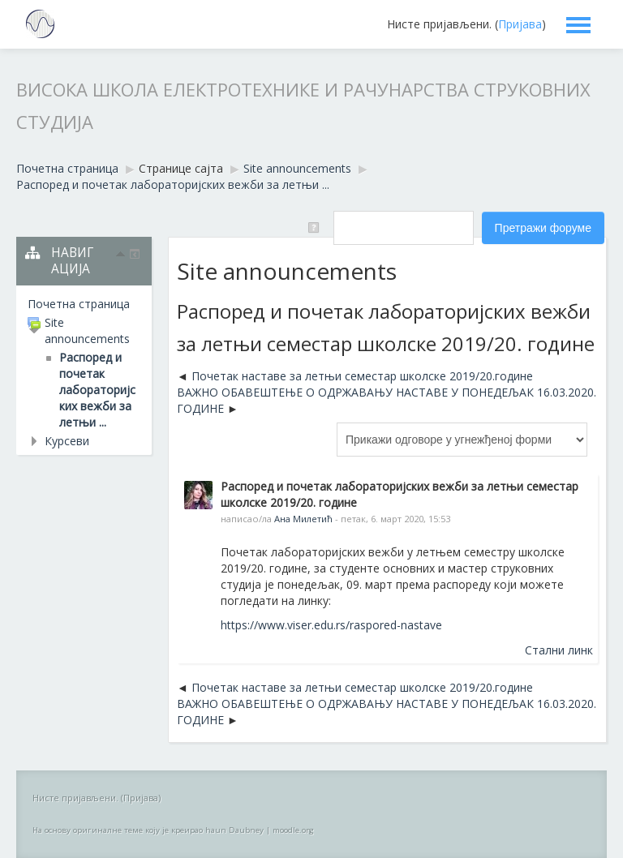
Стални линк (559, 650)
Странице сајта (181, 168)
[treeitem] (84, 304)
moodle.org (293, 830)
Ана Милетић (303, 519)
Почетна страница (79, 303)
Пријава (520, 24)
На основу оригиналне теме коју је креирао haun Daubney (148, 830)
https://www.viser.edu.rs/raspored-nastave (331, 625)
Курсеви (67, 440)
